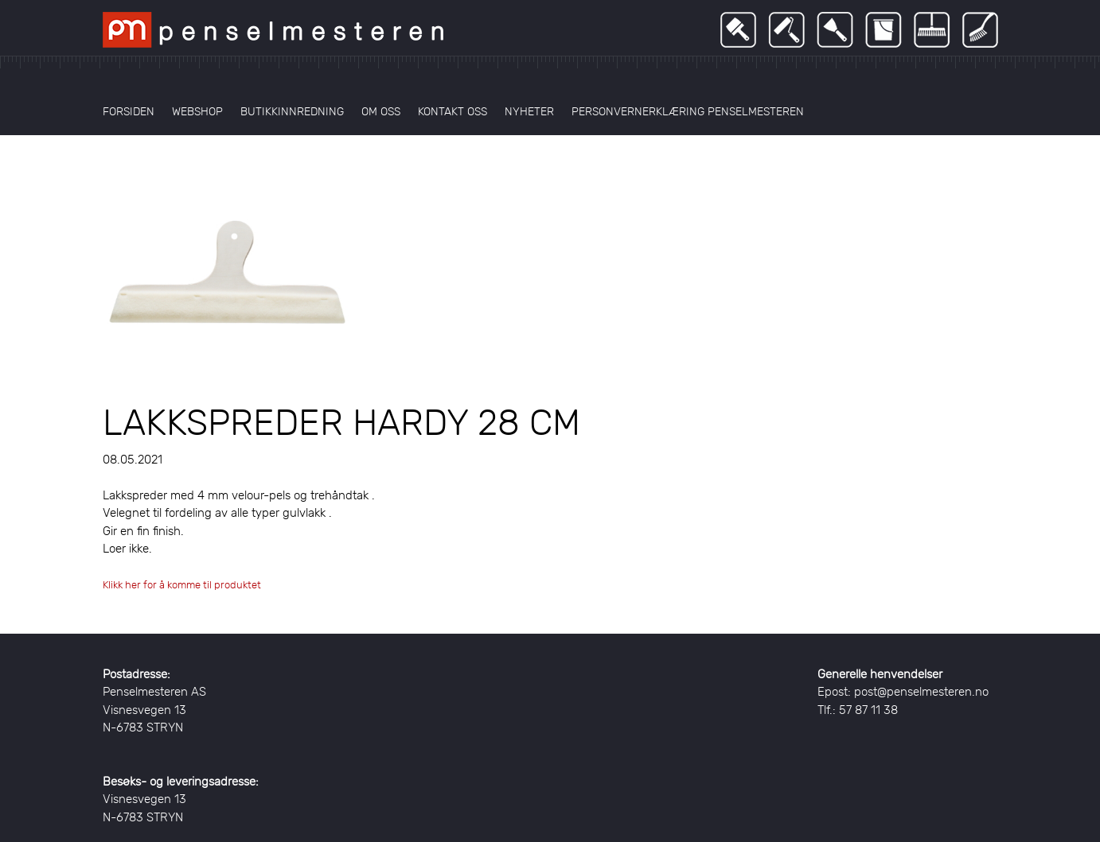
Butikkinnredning (292, 111)
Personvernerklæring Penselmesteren (687, 111)
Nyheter (529, 111)
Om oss (380, 111)
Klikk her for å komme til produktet (182, 585)
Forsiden (128, 111)
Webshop (197, 111)
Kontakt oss (452, 111)
